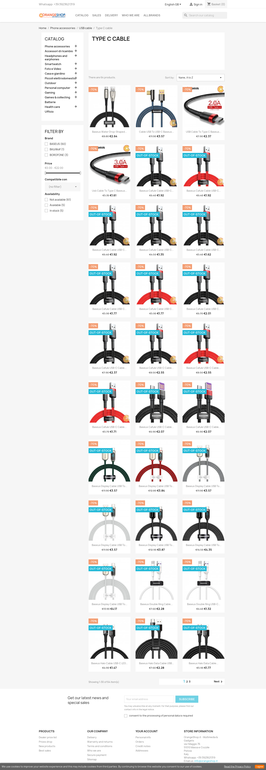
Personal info (143, 737)
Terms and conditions (99, 746)
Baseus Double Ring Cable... (156, 604)
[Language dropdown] (173, 5)
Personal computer (57, 88)
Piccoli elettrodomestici (60, 78)
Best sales (45, 750)
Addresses (142, 750)
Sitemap (92, 759)
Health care (52, 107)
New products (47, 746)
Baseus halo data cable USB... (156, 663)
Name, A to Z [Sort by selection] (201, 78)
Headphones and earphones (56, 57)
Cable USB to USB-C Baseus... (156, 131)
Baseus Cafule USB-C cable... (109, 367)
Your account (147, 731)
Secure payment (97, 755)
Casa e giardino (55, 73)
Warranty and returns (100, 741)
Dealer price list (48, 737)
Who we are (131, 15)
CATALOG (81, 15)
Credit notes (143, 746)
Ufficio (49, 111)
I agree (259, 766)
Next (219, 682)
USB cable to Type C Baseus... (203, 131)
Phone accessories (57, 46)
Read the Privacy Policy (237, 766)
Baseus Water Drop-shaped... (109, 131)
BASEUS (58, 144)
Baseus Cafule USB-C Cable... (203, 367)
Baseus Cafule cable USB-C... (156, 190)
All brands (152, 15)
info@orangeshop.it (206, 761)
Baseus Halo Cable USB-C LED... (109, 663)
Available (57, 205)
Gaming (50, 92)
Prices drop (45, 741)
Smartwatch (53, 64)
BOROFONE (59, 155)
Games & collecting (57, 97)
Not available (60, 199)
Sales (96, 15)
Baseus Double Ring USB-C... (203, 604)
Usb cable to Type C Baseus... (109, 190)
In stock (57, 211)
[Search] (204, 15)
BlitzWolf (57, 149)
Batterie (50, 102)
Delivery (111, 15)
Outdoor (50, 83)
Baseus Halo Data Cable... (203, 663)
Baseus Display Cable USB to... (109, 486)
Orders (140, 741)
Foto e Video (53, 69)
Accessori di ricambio (59, 51)
